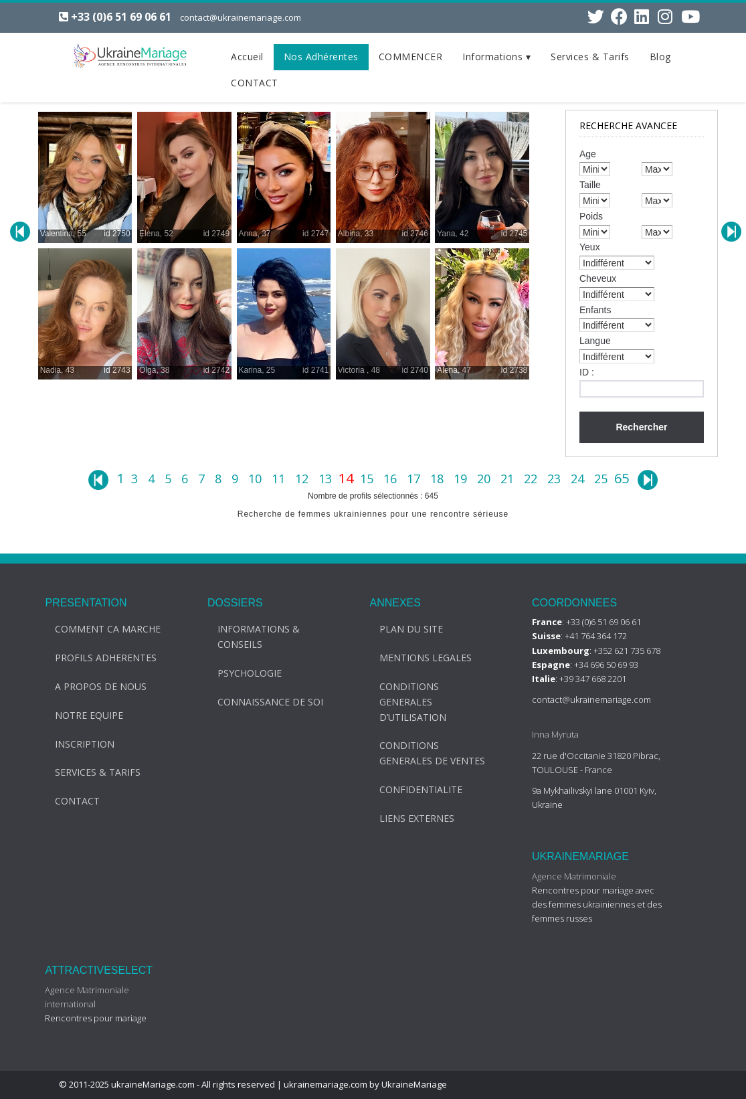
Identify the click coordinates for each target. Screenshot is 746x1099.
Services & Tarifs (590, 56)
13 (326, 479)
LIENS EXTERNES (408, 818)
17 (415, 479)
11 (280, 479)
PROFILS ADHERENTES (97, 657)
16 (391, 479)
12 (303, 479)
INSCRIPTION (76, 744)
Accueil (247, 56)
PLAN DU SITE (402, 628)
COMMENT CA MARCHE (99, 628)
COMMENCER (411, 56)
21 (508, 479)
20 (485, 479)
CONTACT (254, 82)
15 (368, 479)
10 (256, 479)
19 (462, 479)
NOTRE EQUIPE (80, 715)
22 (532, 479)
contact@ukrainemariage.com (240, 17)
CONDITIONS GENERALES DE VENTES (423, 753)
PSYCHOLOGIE (240, 673)
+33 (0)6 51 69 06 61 (121, 16)
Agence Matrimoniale (565, 876)
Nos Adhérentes (321, 56)
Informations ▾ (496, 56)
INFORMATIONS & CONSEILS (249, 636)
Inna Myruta (546, 734)
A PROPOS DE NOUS (92, 686)
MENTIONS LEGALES (417, 657)
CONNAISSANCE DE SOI (261, 701)
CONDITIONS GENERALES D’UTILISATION (404, 702)
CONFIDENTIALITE (412, 789)
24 (579, 479)
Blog (660, 56)
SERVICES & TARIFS (89, 772)
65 (621, 478)
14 (348, 478)
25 (602, 479)
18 (438, 479)
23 (555, 479)
